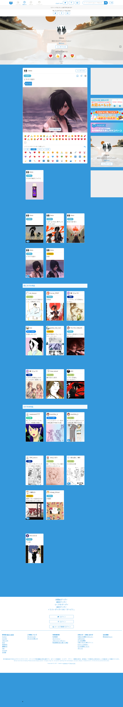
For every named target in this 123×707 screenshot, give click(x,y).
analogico (65, 663)
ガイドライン (56, 639)
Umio (61, 38)
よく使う (26, 149)
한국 (3, 642)
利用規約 (55, 637)
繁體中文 (4, 646)
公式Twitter (81, 639)
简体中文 (4, 644)
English (4, 637)
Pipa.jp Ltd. (72, 663)
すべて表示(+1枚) (55, 129)
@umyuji (61, 43)
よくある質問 (81, 641)
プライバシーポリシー (59, 641)
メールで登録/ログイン (61, 626)
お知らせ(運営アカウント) (85, 637)
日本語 (4, 652)
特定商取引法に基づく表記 (60, 642)
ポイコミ (80, 648)
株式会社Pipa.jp (107, 637)
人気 (33, 149)
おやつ (40, 149)
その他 (47, 149)
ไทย (3, 648)
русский (4, 650)
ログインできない (83, 644)
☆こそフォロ (61, 47)
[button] (22, 701)
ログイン (61, 616)
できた (27, 76)
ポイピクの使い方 (32, 639)
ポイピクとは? (31, 637)
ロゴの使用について (83, 646)
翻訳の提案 (10, 635)
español (4, 639)
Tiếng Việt (5, 641)
